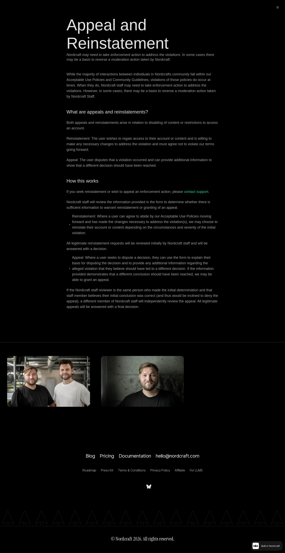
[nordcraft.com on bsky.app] (149, 486)
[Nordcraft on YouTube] (123, 486)
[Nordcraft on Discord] (161, 486)
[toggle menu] (278, 7)
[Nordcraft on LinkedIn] (136, 486)
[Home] (21, 7)
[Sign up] (263, 7)
